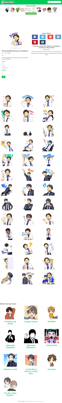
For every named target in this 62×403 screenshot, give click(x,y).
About (26, 401)
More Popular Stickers (31, 13)
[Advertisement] (31, 24)
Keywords (33, 401)
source (3, 63)
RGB (3, 55)
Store (38, 401)
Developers (29, 401)
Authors (36, 401)
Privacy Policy (42, 401)
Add (3, 76)
